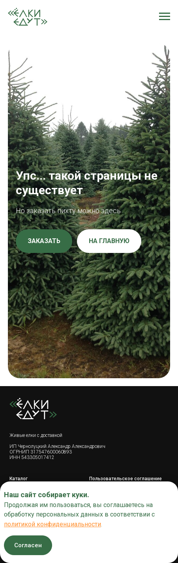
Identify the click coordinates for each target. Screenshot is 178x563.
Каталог (18, 478)
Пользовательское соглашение (125, 478)
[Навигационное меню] (164, 16)
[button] (44, 241)
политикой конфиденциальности (52, 524)
